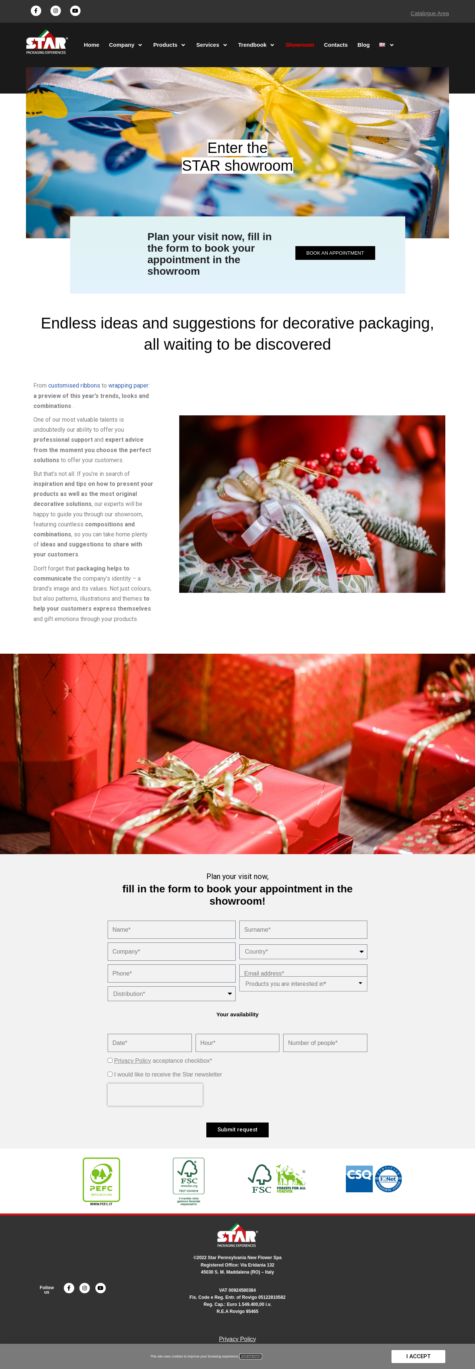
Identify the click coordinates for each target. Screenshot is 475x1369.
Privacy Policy (132, 1061)
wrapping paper (128, 385)
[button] (335, 253)
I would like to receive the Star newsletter (168, 1074)
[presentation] (155, 1095)
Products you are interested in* (285, 983)
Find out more (250, 1356)
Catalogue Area (430, 13)
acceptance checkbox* (163, 1061)
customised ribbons (74, 385)
